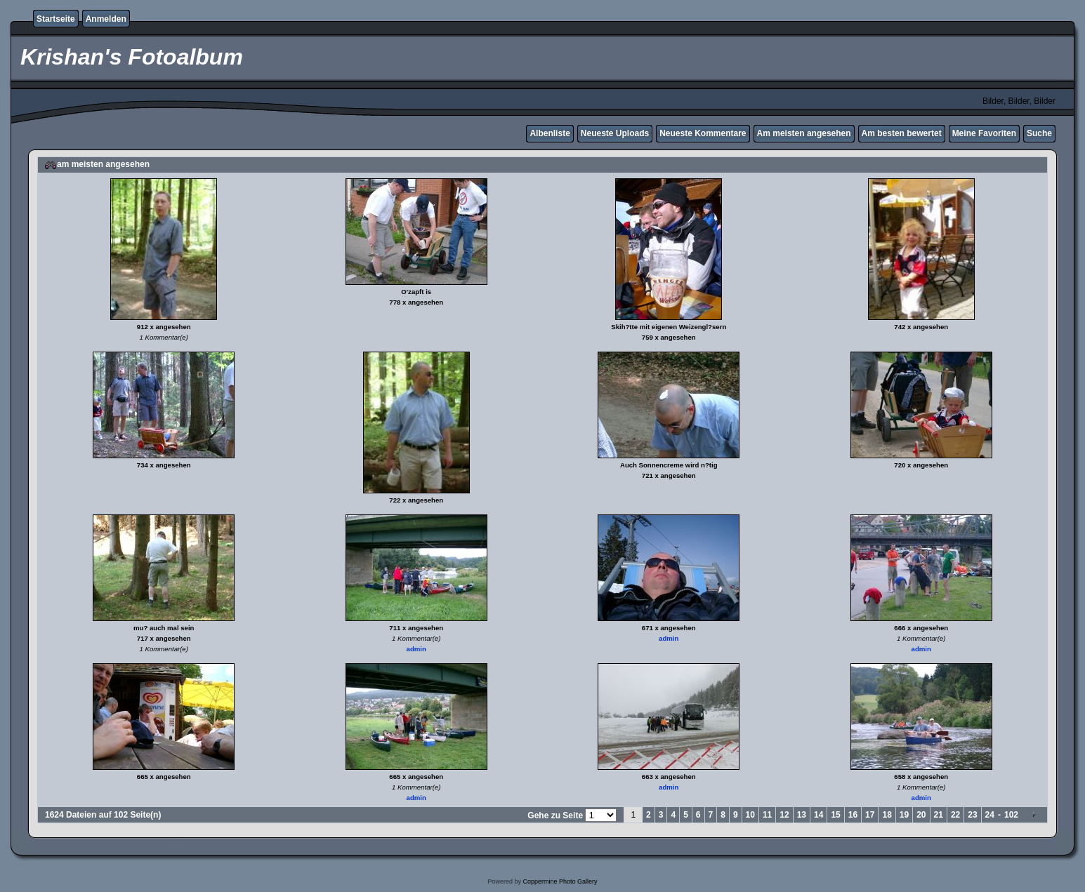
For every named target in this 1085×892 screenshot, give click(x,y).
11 (767, 815)
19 (904, 815)
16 (852, 815)
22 (955, 815)
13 (801, 815)
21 (938, 815)
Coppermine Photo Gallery (559, 881)
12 (784, 815)
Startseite (56, 19)
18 (886, 815)
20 (921, 815)
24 (989, 815)
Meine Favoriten (984, 133)
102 (1011, 815)
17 (869, 815)
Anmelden (106, 19)
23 (972, 815)
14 (818, 815)
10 (750, 815)
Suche (1039, 133)
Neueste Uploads (615, 133)
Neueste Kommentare (702, 133)
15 (835, 815)
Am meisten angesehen (804, 133)
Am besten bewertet (902, 133)
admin (416, 649)
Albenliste (550, 133)
